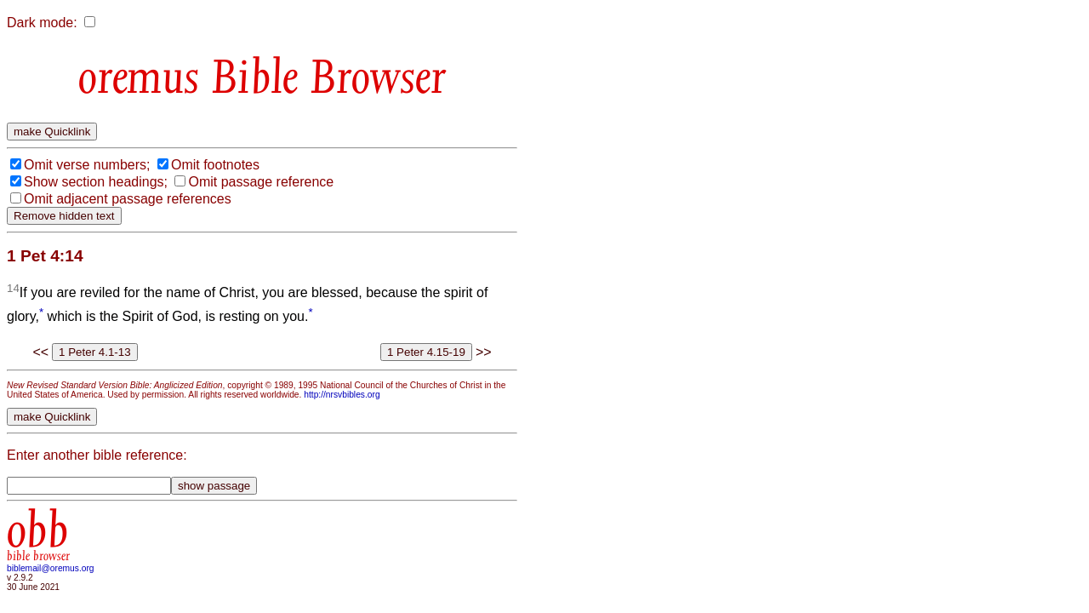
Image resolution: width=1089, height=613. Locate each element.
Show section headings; (96, 182)
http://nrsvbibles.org (341, 394)
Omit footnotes (215, 165)
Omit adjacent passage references (127, 199)
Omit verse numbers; (87, 165)
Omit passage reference (261, 182)
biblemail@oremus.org (50, 568)
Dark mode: (42, 22)
